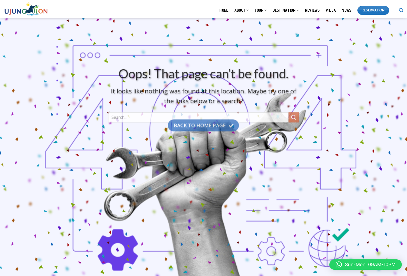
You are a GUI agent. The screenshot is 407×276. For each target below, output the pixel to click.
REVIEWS (312, 10)
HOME (223, 10)
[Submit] (293, 120)
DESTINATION (286, 10)
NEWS (346, 10)
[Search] (401, 10)
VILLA (331, 10)
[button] (365, 264)
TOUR (261, 10)
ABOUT (241, 10)
